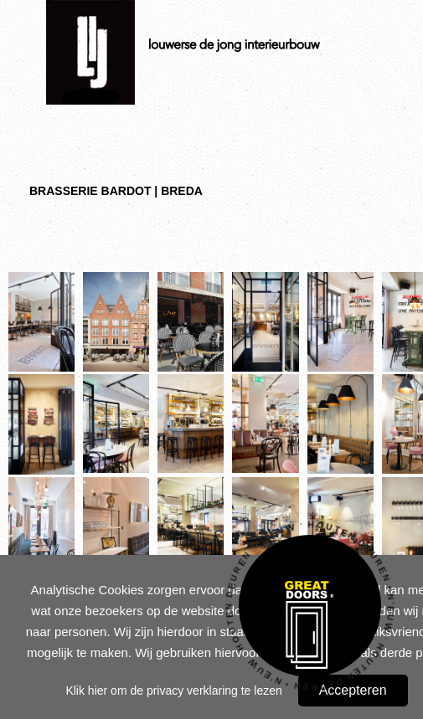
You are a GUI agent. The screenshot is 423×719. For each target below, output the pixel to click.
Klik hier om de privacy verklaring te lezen (173, 690)
